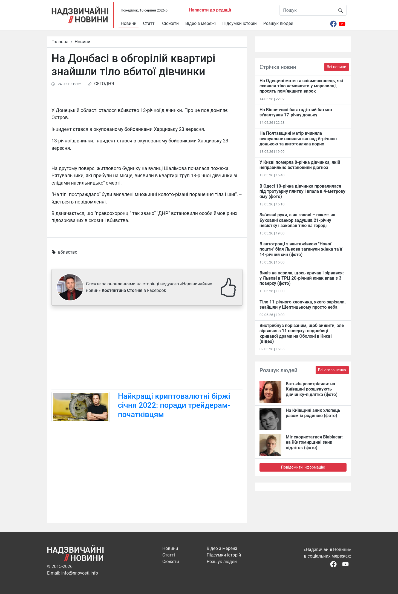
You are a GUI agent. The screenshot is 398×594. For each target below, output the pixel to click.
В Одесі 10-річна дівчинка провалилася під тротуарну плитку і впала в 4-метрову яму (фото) (302, 191)
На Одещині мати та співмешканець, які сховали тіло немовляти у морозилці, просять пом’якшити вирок (301, 86)
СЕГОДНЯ (104, 83)
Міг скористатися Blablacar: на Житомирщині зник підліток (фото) (314, 442)
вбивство (67, 252)
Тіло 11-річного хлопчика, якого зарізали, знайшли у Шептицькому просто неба (302, 304)
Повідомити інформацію (303, 467)
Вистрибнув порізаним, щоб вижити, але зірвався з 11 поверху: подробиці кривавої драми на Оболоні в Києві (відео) (301, 333)
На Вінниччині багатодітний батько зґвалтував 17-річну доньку (295, 112)
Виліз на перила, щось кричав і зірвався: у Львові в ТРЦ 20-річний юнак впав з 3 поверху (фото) (301, 278)
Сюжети (170, 23)
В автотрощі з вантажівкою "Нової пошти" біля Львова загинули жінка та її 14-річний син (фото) (300, 249)
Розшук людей (278, 23)
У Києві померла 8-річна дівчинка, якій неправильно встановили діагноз (299, 165)
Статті (149, 23)
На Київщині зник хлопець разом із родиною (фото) (313, 413)
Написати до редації (210, 10)
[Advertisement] (147, 348)
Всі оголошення (332, 370)
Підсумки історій (239, 23)
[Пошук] (307, 10)
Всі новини (336, 67)
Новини (128, 23)
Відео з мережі (200, 23)
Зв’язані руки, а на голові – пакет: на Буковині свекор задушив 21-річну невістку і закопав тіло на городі (297, 220)
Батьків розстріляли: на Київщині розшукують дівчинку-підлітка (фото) (312, 389)
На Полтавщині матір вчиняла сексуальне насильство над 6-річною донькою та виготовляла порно (298, 138)
